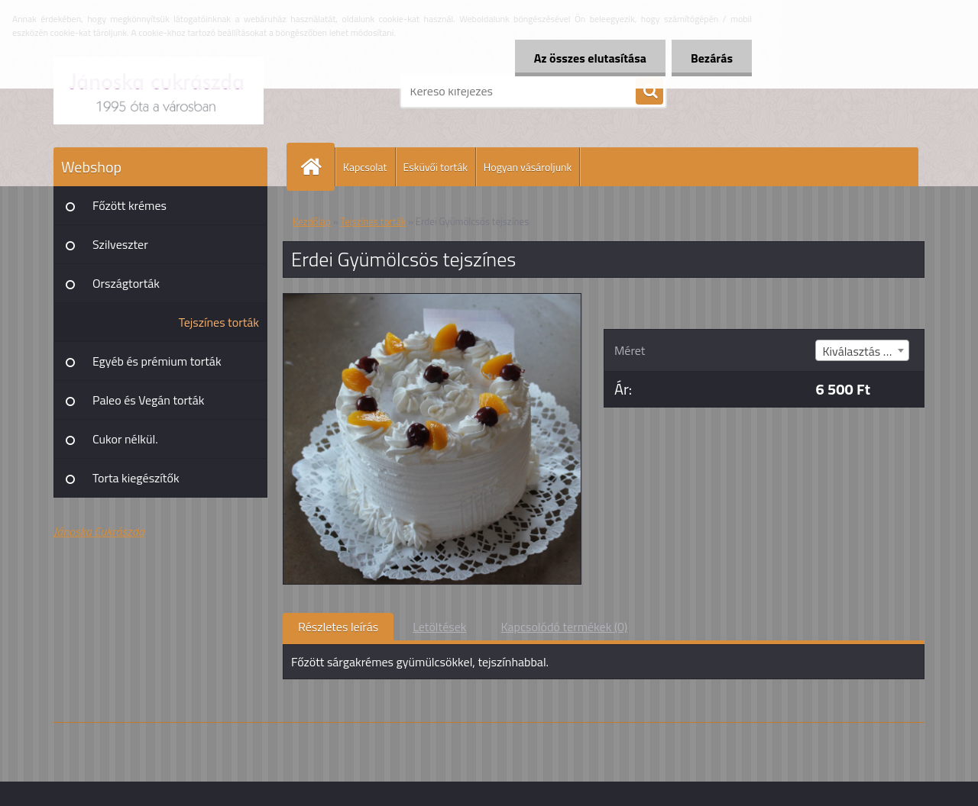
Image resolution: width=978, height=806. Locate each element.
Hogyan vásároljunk (528, 167)
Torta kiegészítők (136, 478)
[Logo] (158, 91)
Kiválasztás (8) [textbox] (859, 351)
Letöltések (439, 626)
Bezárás (712, 58)
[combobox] (861, 350)
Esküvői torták (435, 167)
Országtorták (126, 283)
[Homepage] (317, 166)
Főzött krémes (129, 205)
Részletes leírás (338, 626)
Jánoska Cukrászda (98, 531)
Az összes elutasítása (590, 58)
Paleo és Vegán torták (148, 400)
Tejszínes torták (219, 322)
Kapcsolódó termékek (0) (563, 626)
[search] (649, 91)
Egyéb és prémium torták (157, 361)
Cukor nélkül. (125, 439)
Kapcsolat (365, 167)
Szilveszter (120, 244)
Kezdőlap (312, 221)
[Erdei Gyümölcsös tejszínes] (432, 300)
